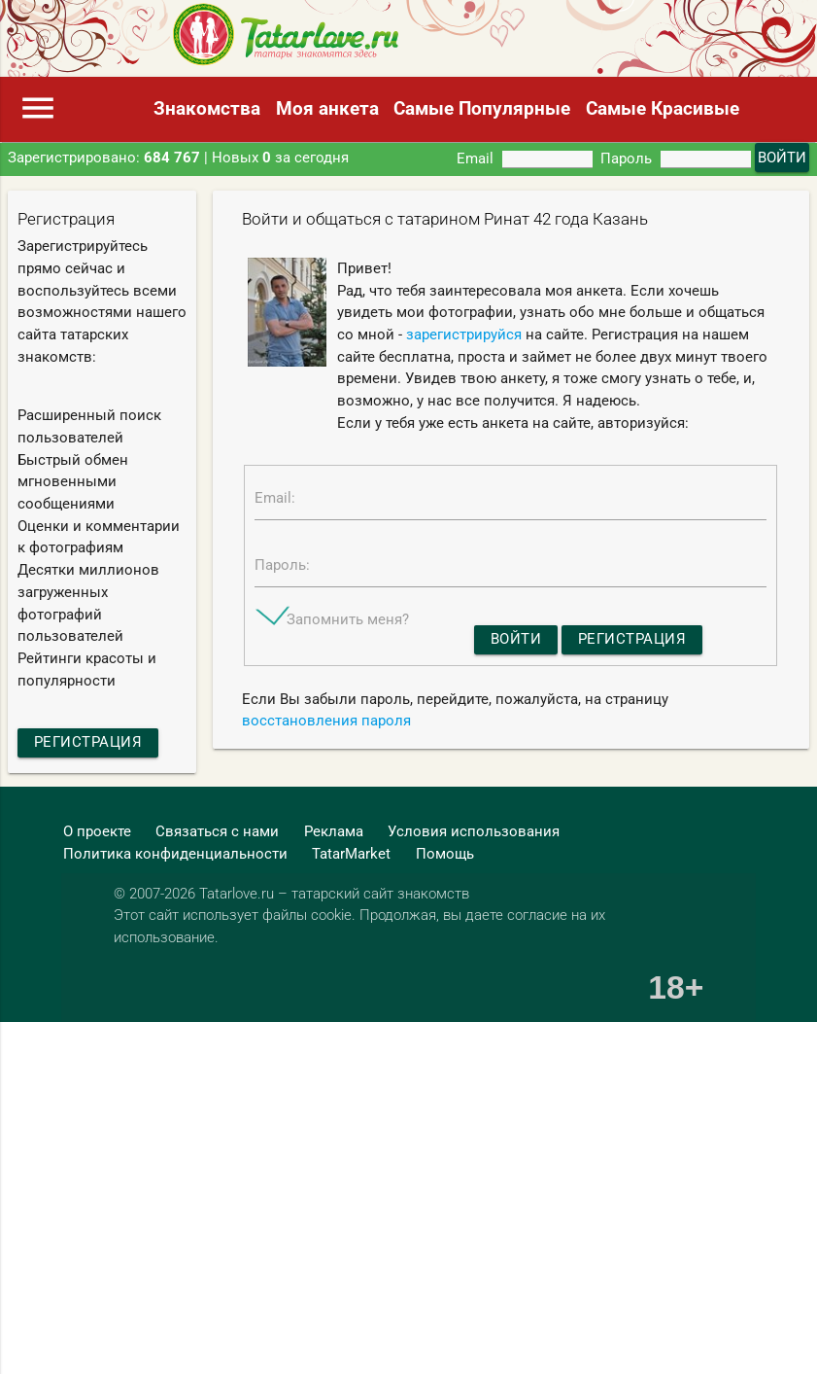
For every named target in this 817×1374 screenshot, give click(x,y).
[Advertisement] (367, 1121)
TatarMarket (351, 854)
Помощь (445, 854)
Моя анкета (327, 109)
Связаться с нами (217, 831)
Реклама (333, 831)
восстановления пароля (326, 720)
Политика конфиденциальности (175, 854)
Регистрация (88, 742)
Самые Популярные (481, 109)
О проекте (97, 831)
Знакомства (206, 109)
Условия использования (474, 831)
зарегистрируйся (464, 334)
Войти (516, 639)
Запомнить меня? (348, 619)
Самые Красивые (662, 109)
